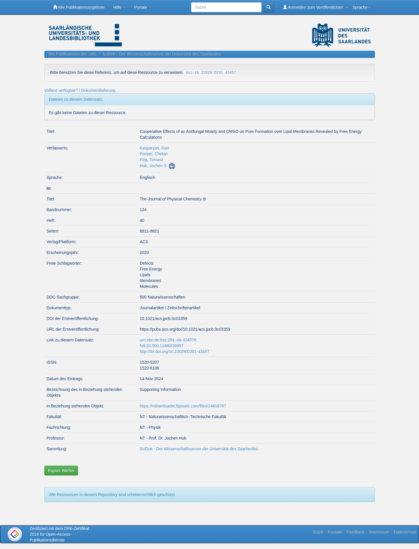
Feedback (355, 532)
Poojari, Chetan (154, 153)
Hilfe (119, 7)
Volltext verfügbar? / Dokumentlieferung (79, 90)
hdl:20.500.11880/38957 (162, 345)
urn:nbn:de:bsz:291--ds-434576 (168, 340)
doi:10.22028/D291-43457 (211, 73)
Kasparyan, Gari (154, 148)
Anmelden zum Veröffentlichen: (315, 7)
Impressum (379, 532)
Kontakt (335, 532)
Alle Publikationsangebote (79, 7)
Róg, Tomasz (151, 159)
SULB (318, 532)
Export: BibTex (61, 470)
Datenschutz (405, 532)
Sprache (361, 7)
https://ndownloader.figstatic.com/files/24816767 (183, 406)
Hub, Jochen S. (154, 165)
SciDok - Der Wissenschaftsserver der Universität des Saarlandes (161, 54)
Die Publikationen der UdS (72, 54)
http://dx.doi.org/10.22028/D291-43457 (174, 351)
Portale (140, 7)
